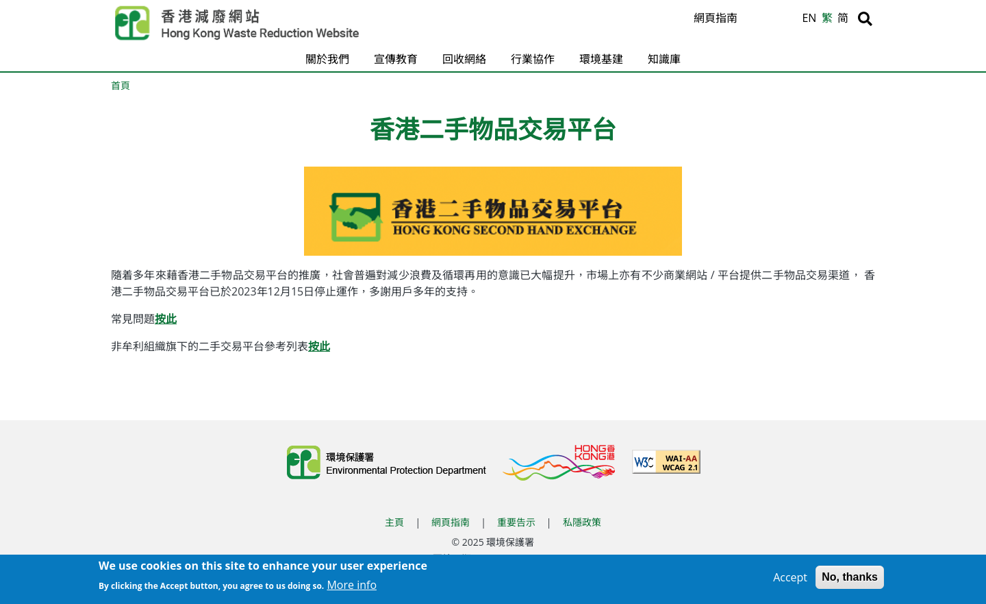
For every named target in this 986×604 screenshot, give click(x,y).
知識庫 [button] (664, 58)
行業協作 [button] (533, 58)
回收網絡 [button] (464, 58)
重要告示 (516, 522)
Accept (790, 579)
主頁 (394, 522)
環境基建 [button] (601, 58)
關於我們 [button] (327, 58)
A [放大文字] (756, 18)
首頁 (120, 85)
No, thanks (850, 579)
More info (352, 586)
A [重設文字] (773, 20)
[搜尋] (865, 18)
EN (809, 17)
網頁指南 (715, 17)
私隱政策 (582, 522)
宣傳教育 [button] (396, 58)
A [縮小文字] (789, 21)
